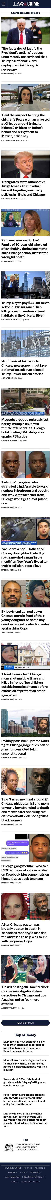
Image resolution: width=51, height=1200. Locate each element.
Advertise (39, 1168)
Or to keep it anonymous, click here (27, 1148)
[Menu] (3, 4)
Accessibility (35, 1172)
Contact (14, 1181)
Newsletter (12, 1172)
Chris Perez (7, 378)
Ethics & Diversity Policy (32, 1177)
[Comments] (25, 76)
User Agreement (12, 1177)
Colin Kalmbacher (10, 140)
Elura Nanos (7, 261)
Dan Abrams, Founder (30, 1181)
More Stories (25, 1022)
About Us (28, 1168)
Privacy (23, 1172)
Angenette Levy (9, 1008)
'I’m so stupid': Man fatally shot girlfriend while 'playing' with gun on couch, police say (24, 1082)
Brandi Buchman (9, 441)
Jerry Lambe (7, 633)
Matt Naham (7, 74)
